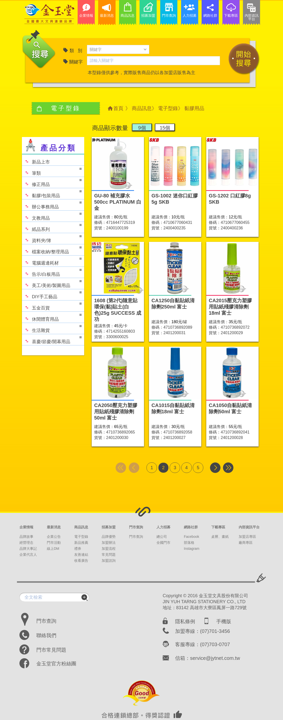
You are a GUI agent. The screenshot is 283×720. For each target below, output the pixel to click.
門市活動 (54, 543)
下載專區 (218, 527)
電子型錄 (168, 108)
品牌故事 (26, 537)
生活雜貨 (52, 328)
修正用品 (52, 182)
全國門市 (163, 543)
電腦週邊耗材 (52, 261)
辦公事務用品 (52, 204)
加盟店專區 (247, 537)
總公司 (161, 537)
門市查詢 (136, 527)
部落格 (189, 543)
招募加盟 (109, 527)
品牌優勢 (109, 537)
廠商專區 (246, 543)
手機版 (223, 621)
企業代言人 (28, 555)
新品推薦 (81, 543)
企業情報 (26, 527)
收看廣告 (81, 561)
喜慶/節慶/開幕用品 (52, 339)
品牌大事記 (28, 549)
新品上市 (36, 159)
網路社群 (191, 527)
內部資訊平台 (249, 527)
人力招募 (163, 527)
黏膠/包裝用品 (52, 193)
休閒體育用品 (52, 317)
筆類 (52, 171)
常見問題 (109, 555)
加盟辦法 (109, 543)
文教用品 (52, 216)
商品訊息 (142, 108)
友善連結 (81, 555)
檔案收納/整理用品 (52, 249)
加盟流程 (109, 549)
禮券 (77, 549)
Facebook (191, 537)
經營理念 (26, 543)
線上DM (53, 549)
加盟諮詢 (109, 561)
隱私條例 (185, 621)
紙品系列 (52, 227)
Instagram (191, 549)
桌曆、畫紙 (220, 537)
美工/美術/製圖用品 (52, 283)
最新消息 (54, 527)
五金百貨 (52, 305)
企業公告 (54, 537)
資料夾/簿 (52, 238)
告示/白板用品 (52, 272)
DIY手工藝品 (52, 294)
